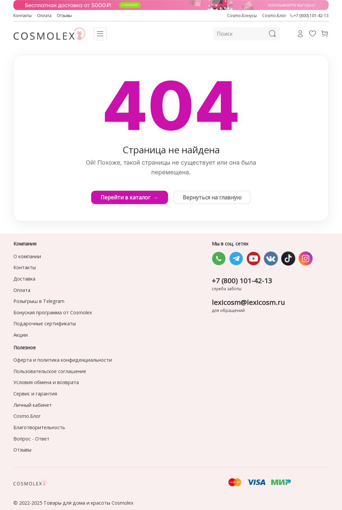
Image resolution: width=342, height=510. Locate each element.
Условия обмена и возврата (46, 382)
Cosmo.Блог (274, 15)
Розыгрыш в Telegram (38, 301)
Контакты (22, 15)
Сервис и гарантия (35, 393)
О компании (27, 256)
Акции (20, 335)
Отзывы (64, 15)
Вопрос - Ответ (31, 439)
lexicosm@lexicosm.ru (248, 302)
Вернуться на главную (212, 197)
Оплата (44, 15)
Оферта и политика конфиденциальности (62, 360)
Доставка (24, 279)
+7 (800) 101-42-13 (309, 16)
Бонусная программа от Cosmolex (52, 312)
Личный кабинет (32, 405)
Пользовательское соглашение (49, 371)
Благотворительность (39, 427)
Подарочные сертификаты (44, 323)
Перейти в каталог (129, 197)
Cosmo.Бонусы (242, 15)
